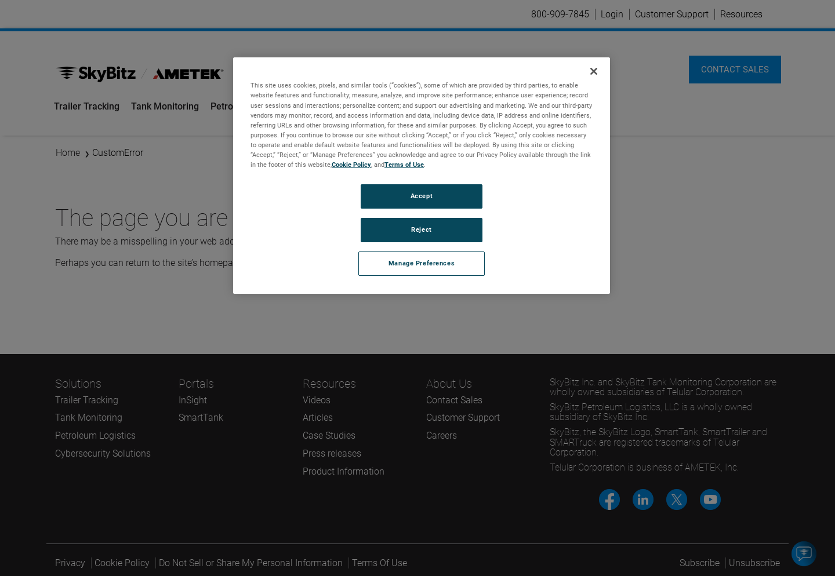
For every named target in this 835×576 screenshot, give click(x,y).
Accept (422, 196)
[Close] (594, 71)
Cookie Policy (351, 165)
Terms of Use (404, 165)
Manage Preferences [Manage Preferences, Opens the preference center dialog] (422, 263)
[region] (421, 175)
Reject (421, 229)
